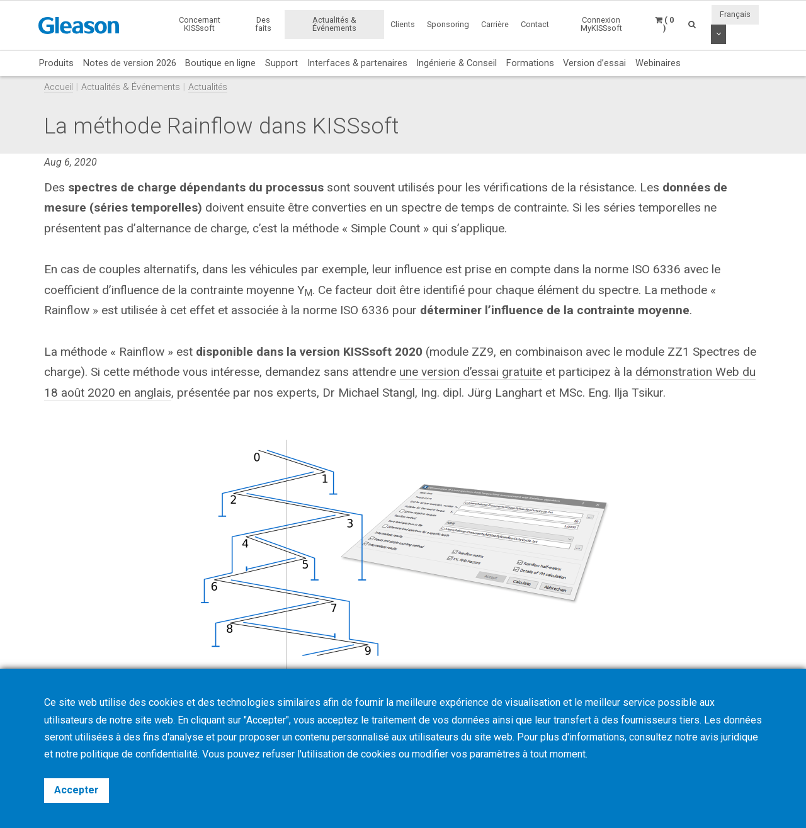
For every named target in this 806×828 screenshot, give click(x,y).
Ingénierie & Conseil (456, 63)
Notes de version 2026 (129, 63)
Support (281, 63)
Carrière (495, 24)
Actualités (207, 87)
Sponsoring (448, 24)
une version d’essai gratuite (471, 372)
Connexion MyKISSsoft (601, 24)
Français (735, 14)
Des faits (263, 24)
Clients (402, 24)
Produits (56, 63)
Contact (535, 24)
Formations (530, 63)
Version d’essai (594, 63)
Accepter (76, 790)
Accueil (58, 87)
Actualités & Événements (334, 24)
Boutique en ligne (220, 63)
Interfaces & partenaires (357, 63)
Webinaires (658, 63)
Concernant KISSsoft (199, 24)
